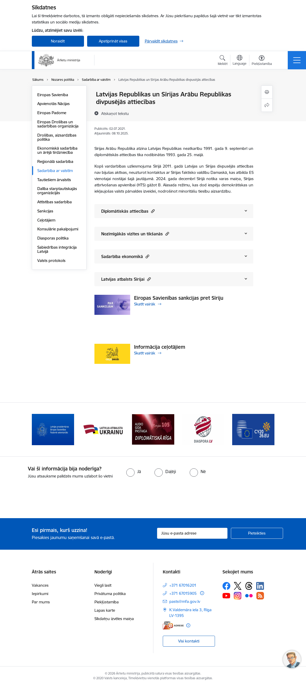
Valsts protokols (51, 260)
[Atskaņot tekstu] (115, 113)
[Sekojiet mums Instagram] (238, 595)
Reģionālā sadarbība (55, 161)
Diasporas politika (53, 238)
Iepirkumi (40, 593)
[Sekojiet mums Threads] (249, 586)
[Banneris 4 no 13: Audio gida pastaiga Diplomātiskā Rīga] (153, 429)
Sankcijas (45, 211)
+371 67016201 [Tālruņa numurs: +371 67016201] (182, 585)
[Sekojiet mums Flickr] (249, 595)
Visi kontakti (188, 641)
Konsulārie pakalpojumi (57, 228)
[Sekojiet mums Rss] (260, 595)
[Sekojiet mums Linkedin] (260, 586)
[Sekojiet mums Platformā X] (238, 586)
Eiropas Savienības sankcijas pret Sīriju (178, 298)
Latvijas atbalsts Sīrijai (126, 279)
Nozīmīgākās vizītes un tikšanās (135, 233)
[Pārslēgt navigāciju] (297, 60)
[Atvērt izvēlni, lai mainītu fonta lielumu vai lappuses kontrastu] (261, 61)
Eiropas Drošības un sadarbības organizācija (58, 123)
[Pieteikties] (257, 533)
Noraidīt (58, 41)
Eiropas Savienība (52, 94)
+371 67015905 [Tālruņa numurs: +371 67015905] (183, 593)
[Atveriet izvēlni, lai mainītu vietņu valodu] (239, 61)
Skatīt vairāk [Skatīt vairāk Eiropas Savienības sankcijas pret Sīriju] (144, 304)
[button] (152, 211)
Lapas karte (104, 610)
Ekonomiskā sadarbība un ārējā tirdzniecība (57, 150)
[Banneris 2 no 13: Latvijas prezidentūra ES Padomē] (53, 429)
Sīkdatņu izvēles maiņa (114, 618)
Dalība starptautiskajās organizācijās (57, 190)
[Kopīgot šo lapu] (266, 105)
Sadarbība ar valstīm (55, 170)
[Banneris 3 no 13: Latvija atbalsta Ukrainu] (103, 429)
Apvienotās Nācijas (53, 103)
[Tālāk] (265, 429)
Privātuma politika (110, 593)
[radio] (133, 471)
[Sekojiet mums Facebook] (226, 586)
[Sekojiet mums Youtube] (226, 595)
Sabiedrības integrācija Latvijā (57, 249)
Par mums (41, 601)
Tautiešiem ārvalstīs (54, 179)
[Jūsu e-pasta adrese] (192, 533)
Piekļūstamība (106, 601)
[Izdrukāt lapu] (266, 92)
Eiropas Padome (51, 112)
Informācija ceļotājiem (159, 347)
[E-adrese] (173, 625)
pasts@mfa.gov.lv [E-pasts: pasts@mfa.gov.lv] (184, 601)
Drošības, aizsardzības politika (56, 137)
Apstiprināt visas (113, 41)
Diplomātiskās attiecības (128, 211)
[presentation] (43, 499)
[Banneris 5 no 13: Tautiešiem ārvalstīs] (203, 429)
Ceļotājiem (46, 220)
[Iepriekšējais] (40, 429)
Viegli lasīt (102, 585)
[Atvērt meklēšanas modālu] (222, 61)
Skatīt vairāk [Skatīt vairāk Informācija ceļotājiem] (144, 353)
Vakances (40, 585)
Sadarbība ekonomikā (125, 256)
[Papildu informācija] (202, 593)
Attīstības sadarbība (54, 201)
